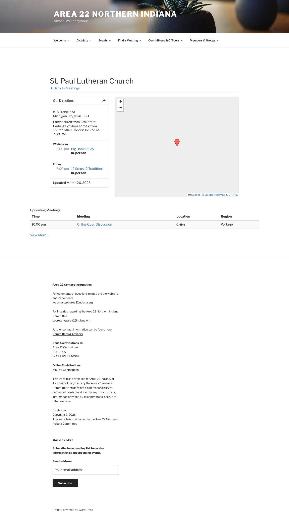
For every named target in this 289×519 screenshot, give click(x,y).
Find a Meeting (130, 40)
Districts (84, 40)
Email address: (62, 461)
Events (105, 40)
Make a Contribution (66, 369)
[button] (175, 140)
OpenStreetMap (215, 194)
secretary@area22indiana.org (71, 320)
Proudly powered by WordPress (73, 509)
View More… (39, 235)
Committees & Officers (165, 40)
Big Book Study (82, 149)
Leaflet (194, 194)
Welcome (61, 40)
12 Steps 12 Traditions (87, 169)
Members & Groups (204, 40)
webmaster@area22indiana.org (73, 302)
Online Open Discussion (94, 224)
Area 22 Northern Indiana (115, 14)
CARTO (233, 194)
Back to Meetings (65, 88)
